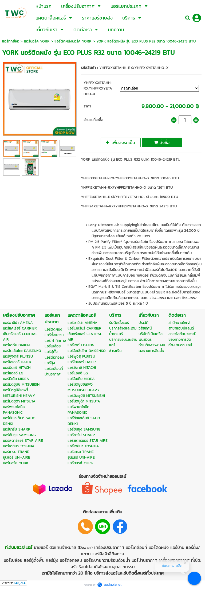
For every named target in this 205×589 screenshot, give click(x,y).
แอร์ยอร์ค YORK (37, 41)
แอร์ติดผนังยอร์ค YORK (73, 41)
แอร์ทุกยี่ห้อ (10, 41)
